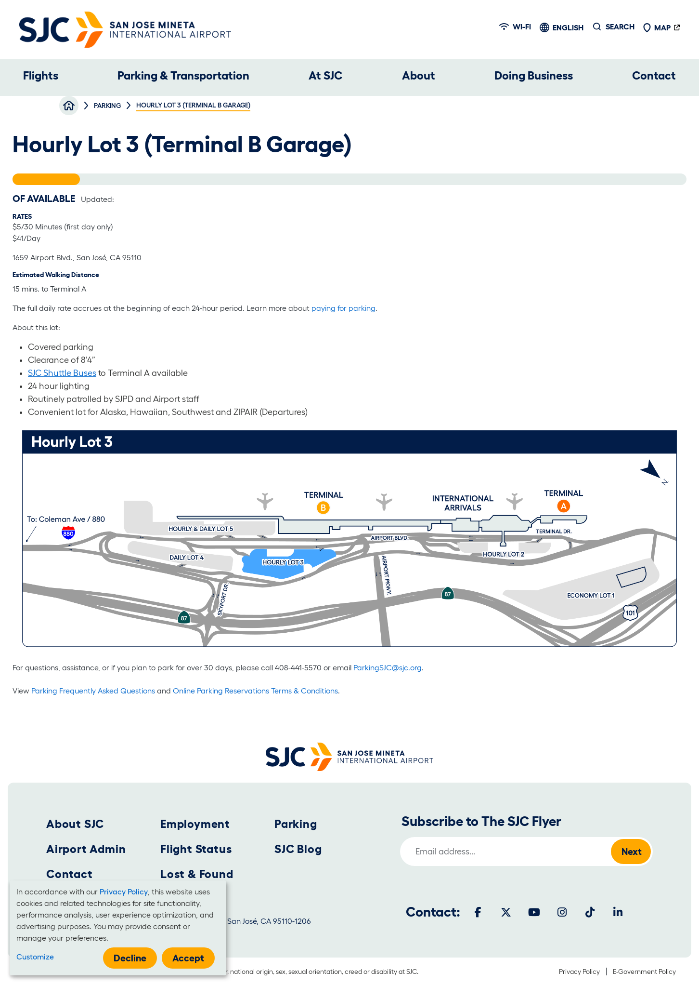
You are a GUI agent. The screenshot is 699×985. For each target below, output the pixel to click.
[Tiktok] (590, 912)
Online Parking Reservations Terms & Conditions (255, 690)
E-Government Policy (644, 971)
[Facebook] (478, 912)
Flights (40, 75)
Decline (130, 958)
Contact (654, 75)
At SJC (325, 75)
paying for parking (343, 308)
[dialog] (118, 927)
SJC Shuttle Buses (62, 373)
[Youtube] (534, 912)
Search (620, 26)
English (568, 27)
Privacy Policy (579, 971)
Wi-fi (515, 26)
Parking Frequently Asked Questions (93, 690)
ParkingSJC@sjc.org (386, 667)
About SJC (75, 823)
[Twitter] (506, 912)
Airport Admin (86, 848)
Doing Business (533, 75)
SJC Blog (298, 848)
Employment (195, 823)
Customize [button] (35, 956)
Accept (188, 958)
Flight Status (196, 848)
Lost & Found (196, 873)
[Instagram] (562, 912)
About (418, 75)
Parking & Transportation (183, 75)
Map (656, 27)
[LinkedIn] (618, 912)
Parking (295, 823)
